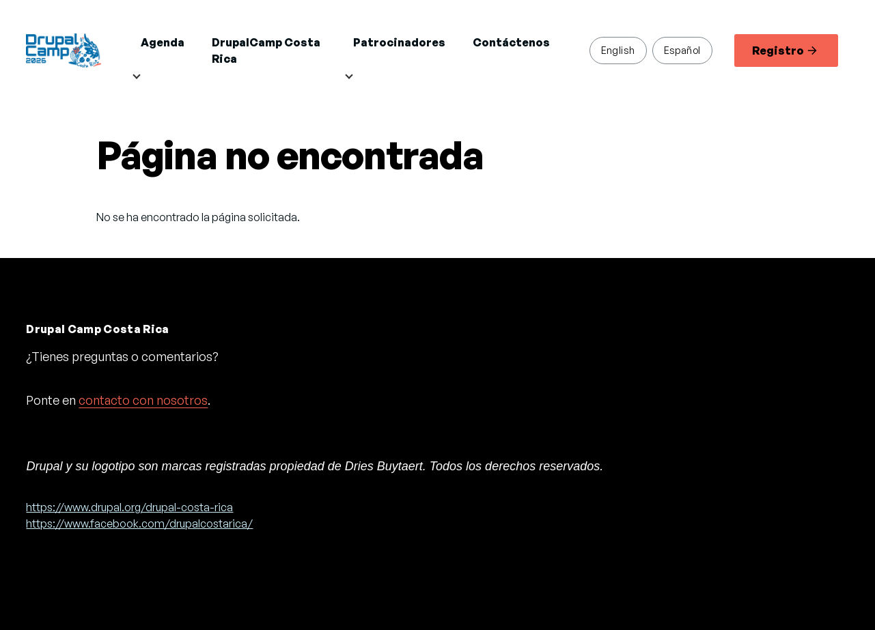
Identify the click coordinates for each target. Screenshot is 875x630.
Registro (784, 50)
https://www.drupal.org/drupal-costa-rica (129, 507)
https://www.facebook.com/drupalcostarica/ (139, 523)
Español (682, 50)
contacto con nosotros (143, 399)
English (618, 50)
